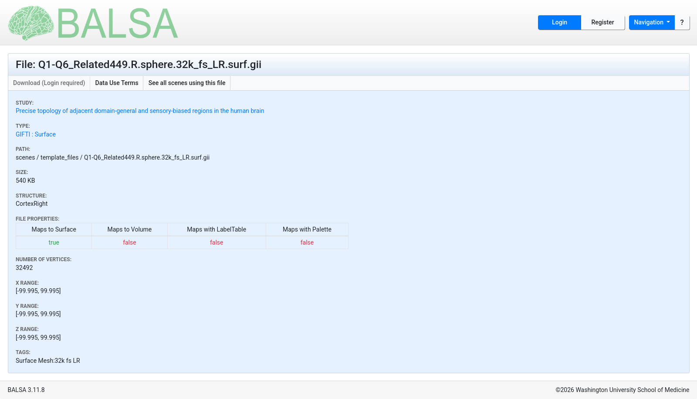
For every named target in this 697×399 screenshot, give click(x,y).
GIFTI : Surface (36, 134)
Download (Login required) (49, 82)
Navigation (649, 22)
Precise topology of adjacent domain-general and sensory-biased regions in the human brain (140, 110)
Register (603, 22)
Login (559, 22)
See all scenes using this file (187, 82)
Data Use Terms (117, 82)
